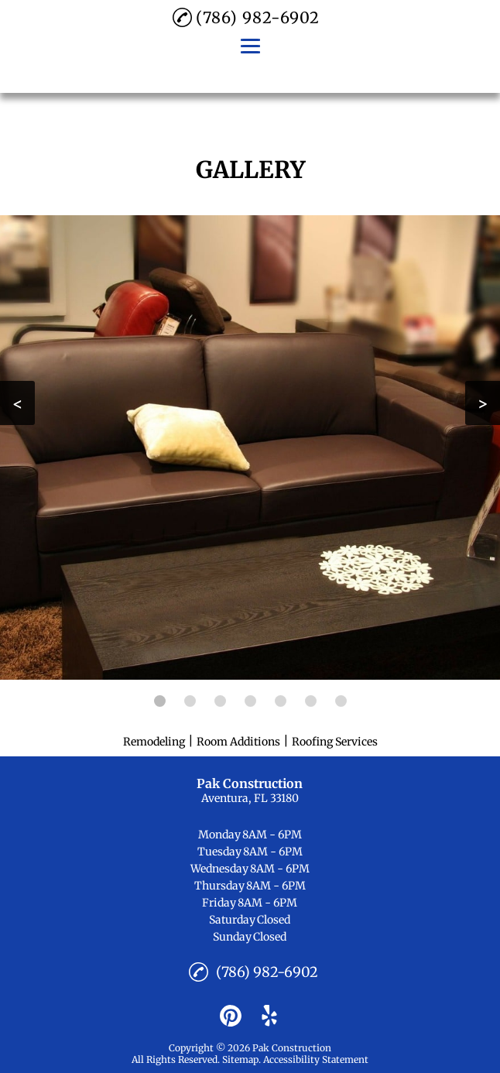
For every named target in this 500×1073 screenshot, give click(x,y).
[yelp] (269, 1016)
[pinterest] (230, 1016)
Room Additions (238, 742)
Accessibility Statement (315, 1059)
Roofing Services (335, 742)
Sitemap (240, 1059)
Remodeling (154, 742)
